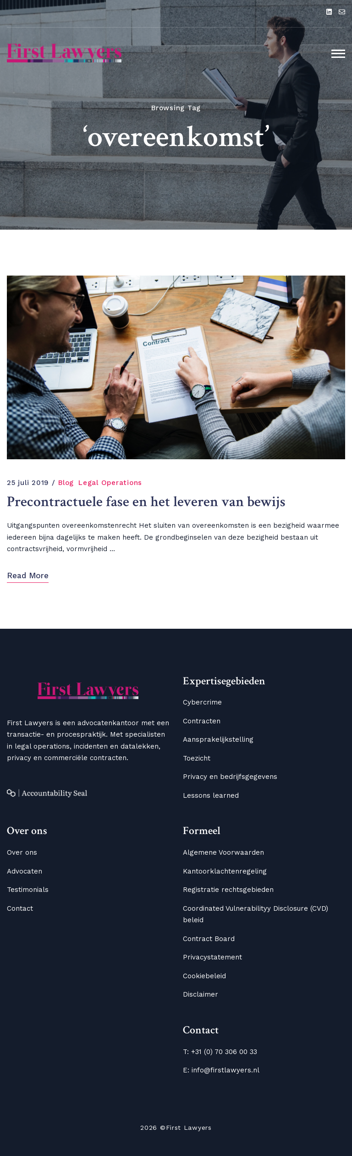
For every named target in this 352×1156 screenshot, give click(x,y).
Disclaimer (200, 994)
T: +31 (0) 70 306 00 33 (220, 1052)
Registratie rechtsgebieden (228, 889)
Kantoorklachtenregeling (225, 871)
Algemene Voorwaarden (223, 852)
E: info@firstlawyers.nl (221, 1070)
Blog (66, 483)
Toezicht (196, 758)
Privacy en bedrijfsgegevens (230, 777)
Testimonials (28, 889)
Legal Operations (110, 483)
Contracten (201, 721)
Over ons (22, 852)
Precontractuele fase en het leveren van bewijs (146, 502)
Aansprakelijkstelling (218, 739)
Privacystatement (212, 957)
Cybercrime (202, 702)
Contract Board (209, 939)
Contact (20, 908)
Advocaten (24, 871)
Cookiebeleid (204, 976)
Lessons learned (211, 795)
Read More (28, 575)
